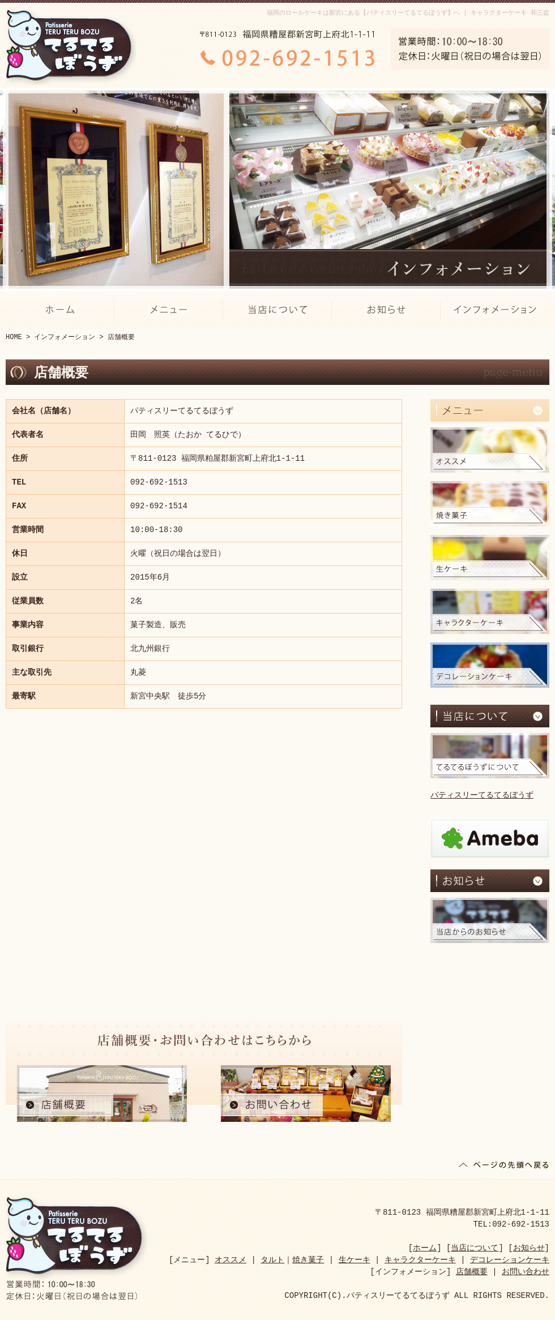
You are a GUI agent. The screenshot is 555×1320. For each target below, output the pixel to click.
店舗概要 (102, 1093)
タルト (272, 1260)
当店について (277, 310)
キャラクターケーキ (489, 611)
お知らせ (386, 310)
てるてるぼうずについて (489, 755)
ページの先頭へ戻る (504, 1167)
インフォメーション (495, 310)
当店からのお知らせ (489, 920)
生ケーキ (489, 557)
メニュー (168, 310)
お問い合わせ (306, 1093)
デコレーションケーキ (489, 665)
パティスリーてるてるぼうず (481, 795)
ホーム (60, 310)
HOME (14, 337)
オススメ (489, 450)
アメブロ (489, 838)
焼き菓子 (489, 503)
